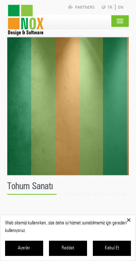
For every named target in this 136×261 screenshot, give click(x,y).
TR (110, 7)
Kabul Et (112, 248)
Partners (85, 7)
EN (120, 7)
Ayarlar (24, 248)
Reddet (68, 248)
